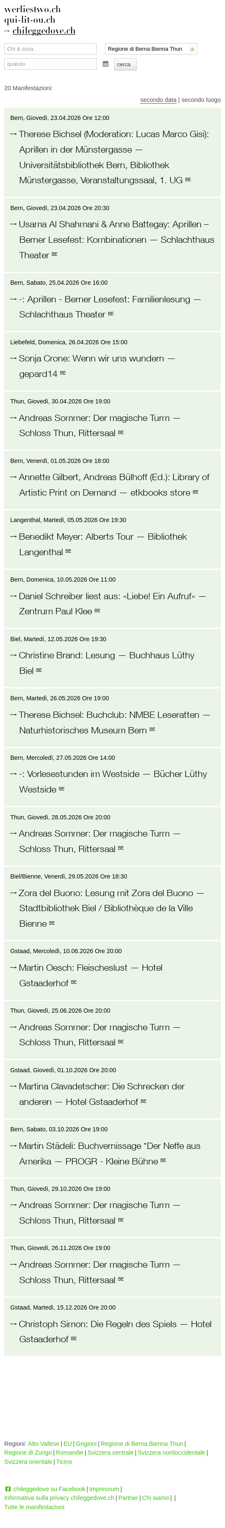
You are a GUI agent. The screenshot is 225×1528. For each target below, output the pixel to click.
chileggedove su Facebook (44, 1489)
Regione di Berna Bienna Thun (142, 1443)
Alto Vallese (44, 1443)
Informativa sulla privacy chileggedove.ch (59, 1497)
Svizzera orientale (28, 1461)
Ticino (64, 1461)
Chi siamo (155, 1497)
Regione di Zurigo (28, 1452)
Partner (128, 1497)
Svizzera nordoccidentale (171, 1452)
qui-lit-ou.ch (29, 20)
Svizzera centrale (110, 1452)
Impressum (104, 1489)
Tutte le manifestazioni (34, 1507)
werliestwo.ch (32, 9)
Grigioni (86, 1443)
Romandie (70, 1452)
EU (67, 1443)
